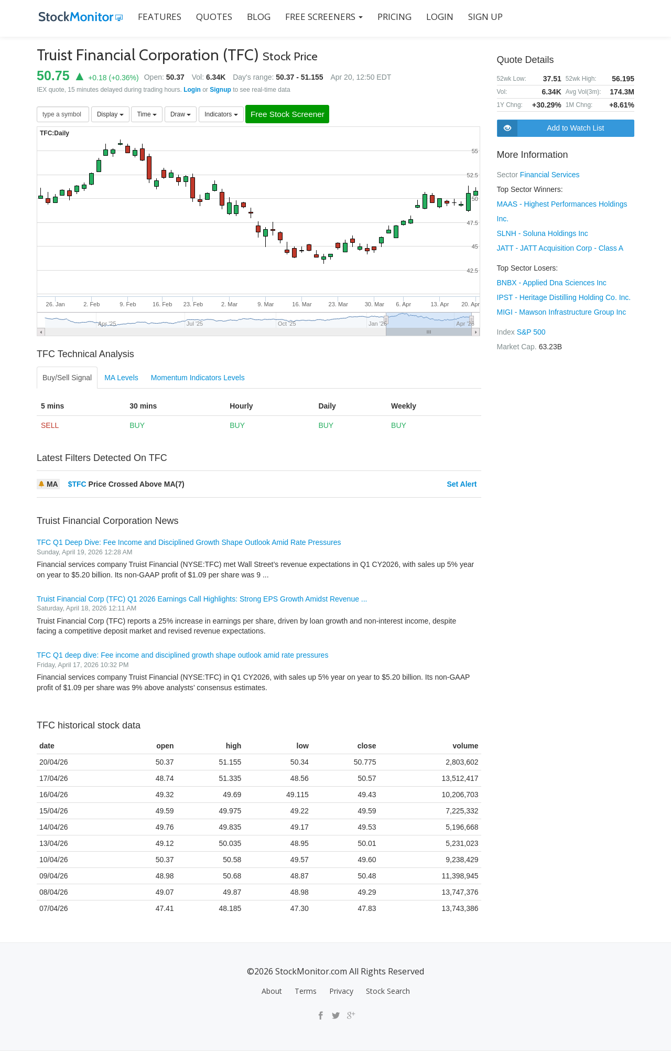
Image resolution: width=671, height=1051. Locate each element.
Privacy (341, 991)
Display (110, 114)
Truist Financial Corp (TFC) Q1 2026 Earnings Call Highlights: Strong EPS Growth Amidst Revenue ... (202, 599)
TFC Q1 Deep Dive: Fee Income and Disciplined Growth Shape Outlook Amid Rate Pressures (189, 543)
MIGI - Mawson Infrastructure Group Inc (561, 312)
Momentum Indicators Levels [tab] (198, 378)
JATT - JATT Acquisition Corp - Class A (560, 248)
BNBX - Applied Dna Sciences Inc (552, 282)
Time (147, 114)
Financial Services (550, 174)
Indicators (220, 114)
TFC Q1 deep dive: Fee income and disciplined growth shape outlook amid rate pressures (182, 655)
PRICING (392, 16)
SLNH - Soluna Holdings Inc (542, 233)
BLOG (256, 16)
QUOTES (212, 16)
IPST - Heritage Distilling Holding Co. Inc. (564, 297)
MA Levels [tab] (121, 378)
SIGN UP (483, 16)
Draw (180, 114)
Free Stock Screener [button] (291, 115)
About (272, 991)
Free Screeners (322, 16)
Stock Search (388, 991)
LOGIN (437, 16)
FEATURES (157, 16)
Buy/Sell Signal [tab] (67, 378)
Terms (306, 991)
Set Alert (462, 484)
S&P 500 (531, 332)
